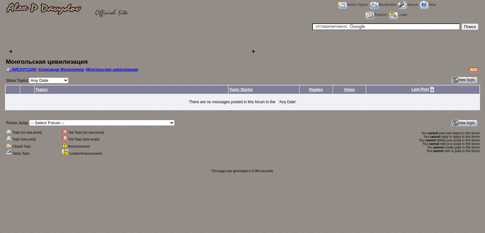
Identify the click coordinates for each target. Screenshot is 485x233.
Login (398, 15)
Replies (316, 89)
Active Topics (352, 4)
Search (408, 4)
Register (376, 15)
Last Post (420, 89)
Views (349, 89)
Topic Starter (241, 89)
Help (428, 4)
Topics (42, 89)
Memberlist (383, 4)
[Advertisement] (132, 38)
